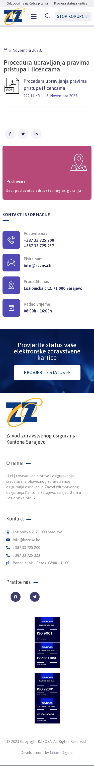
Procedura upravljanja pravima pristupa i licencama (47, 89)
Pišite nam (33, 259)
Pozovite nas (35, 233)
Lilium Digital (61, 752)
